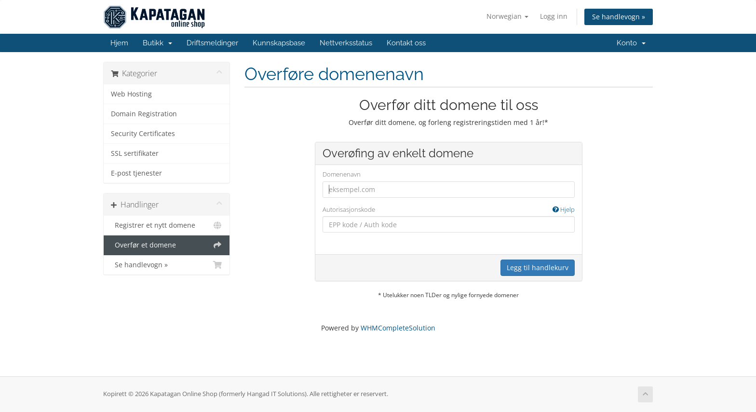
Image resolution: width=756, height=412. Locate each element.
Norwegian (507, 16)
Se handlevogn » (618, 16)
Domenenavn (342, 174)
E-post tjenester (136, 173)
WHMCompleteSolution (398, 327)
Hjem (119, 43)
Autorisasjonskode (449, 209)
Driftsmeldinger (212, 43)
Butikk (157, 43)
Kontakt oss (406, 43)
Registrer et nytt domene (166, 225)
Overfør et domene (166, 245)
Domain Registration (144, 114)
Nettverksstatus (346, 43)
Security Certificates (143, 133)
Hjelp (564, 209)
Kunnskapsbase (279, 43)
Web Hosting (131, 94)
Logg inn (553, 16)
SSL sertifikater (135, 153)
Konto (631, 43)
